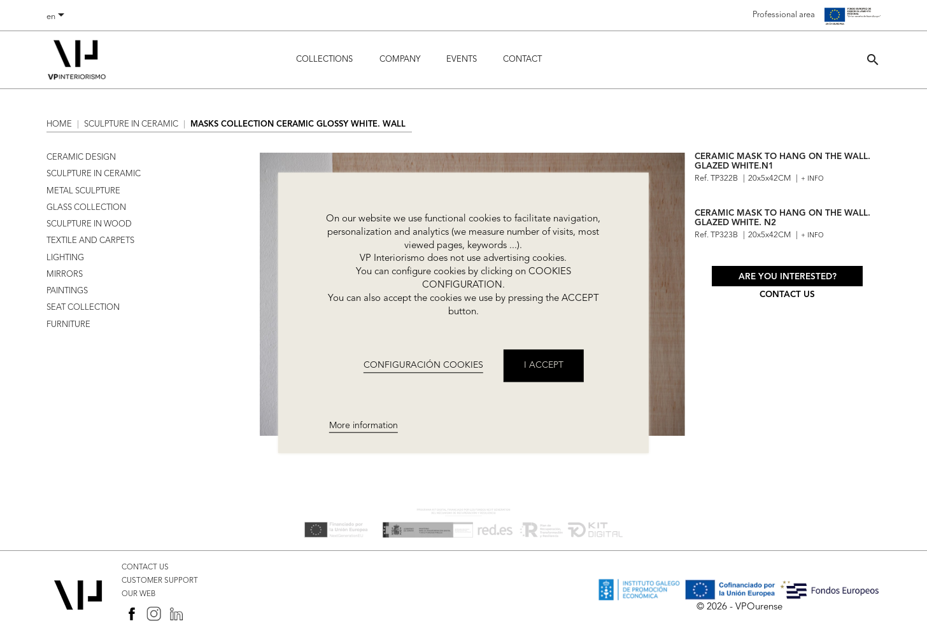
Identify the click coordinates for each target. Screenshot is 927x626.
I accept (543, 365)
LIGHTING (65, 258)
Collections (324, 59)
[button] (873, 59)
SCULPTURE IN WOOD (89, 224)
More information (363, 425)
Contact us (787, 295)
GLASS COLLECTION (86, 208)
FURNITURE (68, 325)
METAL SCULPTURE (83, 191)
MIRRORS (64, 274)
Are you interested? (788, 277)
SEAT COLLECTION (83, 307)
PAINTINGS (67, 291)
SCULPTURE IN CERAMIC (93, 174)
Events (461, 59)
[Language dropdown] (57, 17)
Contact (522, 59)
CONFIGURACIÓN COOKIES (423, 365)
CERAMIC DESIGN (81, 157)
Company (399, 59)
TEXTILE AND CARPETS (90, 241)
